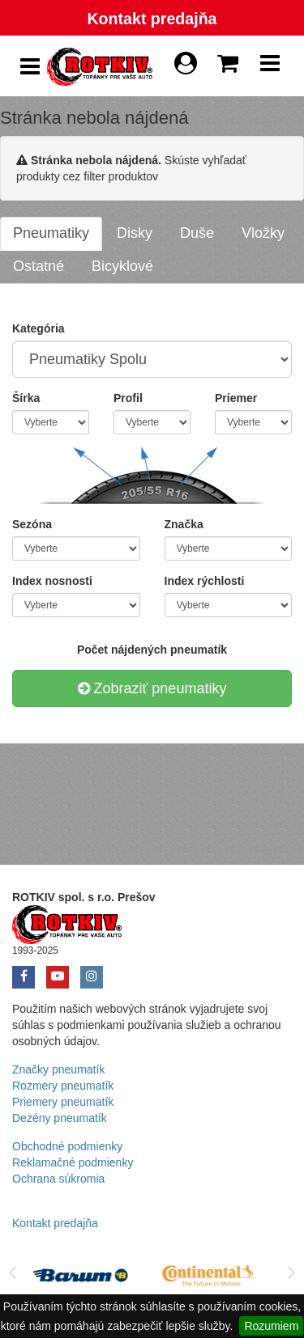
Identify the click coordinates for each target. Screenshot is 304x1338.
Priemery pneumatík (62, 1101)
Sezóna (32, 524)
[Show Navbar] (270, 67)
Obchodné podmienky (67, 1146)
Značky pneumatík (58, 1069)
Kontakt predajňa (151, 19)
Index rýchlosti (205, 580)
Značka (184, 524)
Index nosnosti (52, 580)
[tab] (51, 234)
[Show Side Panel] (30, 66)
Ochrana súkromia (58, 1178)
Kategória (38, 328)
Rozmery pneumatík (62, 1085)
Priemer (236, 398)
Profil (128, 398)
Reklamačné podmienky (72, 1162)
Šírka (26, 398)
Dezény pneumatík (59, 1117)
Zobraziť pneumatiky (152, 688)
